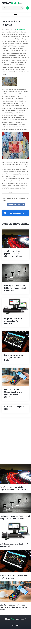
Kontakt (15, 625)
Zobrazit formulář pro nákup (16, 204)
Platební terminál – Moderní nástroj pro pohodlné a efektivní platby (14, 607)
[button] (15, 13)
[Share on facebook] (15, 213)
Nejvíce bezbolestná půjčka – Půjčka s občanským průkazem (13, 253)
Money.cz (15, 619)
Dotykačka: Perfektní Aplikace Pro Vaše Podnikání (13, 321)
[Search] (22, 8)
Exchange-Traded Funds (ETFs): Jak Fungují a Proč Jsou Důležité (15, 288)
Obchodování (21, 29)
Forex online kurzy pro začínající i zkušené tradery (14, 357)
